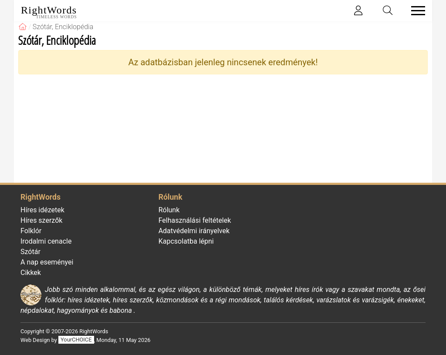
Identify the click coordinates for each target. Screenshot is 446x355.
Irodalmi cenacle (45, 241)
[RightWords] (22, 27)
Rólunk (169, 210)
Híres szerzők (41, 220)
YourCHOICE (76, 340)
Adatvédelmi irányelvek (194, 231)
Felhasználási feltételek (195, 220)
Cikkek (30, 272)
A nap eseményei (46, 262)
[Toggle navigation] (415, 10)
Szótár (30, 252)
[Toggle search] (388, 10)
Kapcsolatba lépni (186, 241)
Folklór (30, 231)
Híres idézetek (42, 210)
